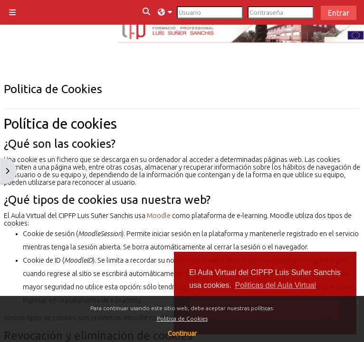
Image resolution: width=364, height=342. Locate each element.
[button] (147, 12)
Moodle (159, 215)
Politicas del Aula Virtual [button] (275, 285)
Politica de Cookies (182, 318)
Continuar (182, 333)
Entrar (338, 13)
